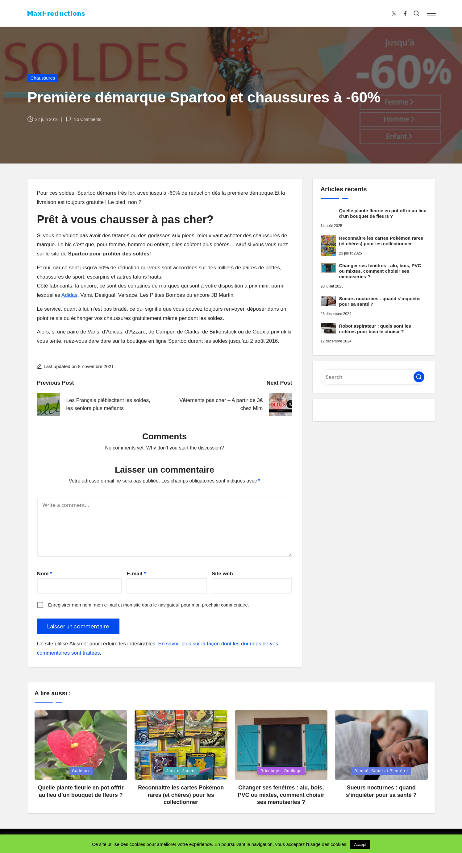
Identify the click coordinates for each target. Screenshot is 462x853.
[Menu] (431, 13)
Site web (222, 574)
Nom (44, 574)
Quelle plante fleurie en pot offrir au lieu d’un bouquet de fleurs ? (383, 213)
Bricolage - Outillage (281, 770)
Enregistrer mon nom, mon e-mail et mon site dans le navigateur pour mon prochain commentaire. (148, 604)
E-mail (136, 574)
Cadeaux (81, 770)
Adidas (69, 295)
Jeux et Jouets (181, 770)
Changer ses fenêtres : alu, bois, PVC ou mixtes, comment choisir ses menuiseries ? (380, 271)
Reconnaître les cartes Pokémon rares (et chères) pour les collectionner (381, 240)
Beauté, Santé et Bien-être (381, 770)
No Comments (83, 119)
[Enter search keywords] (374, 377)
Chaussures (43, 78)
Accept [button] (360, 844)
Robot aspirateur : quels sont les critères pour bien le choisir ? (375, 328)
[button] (419, 376)
